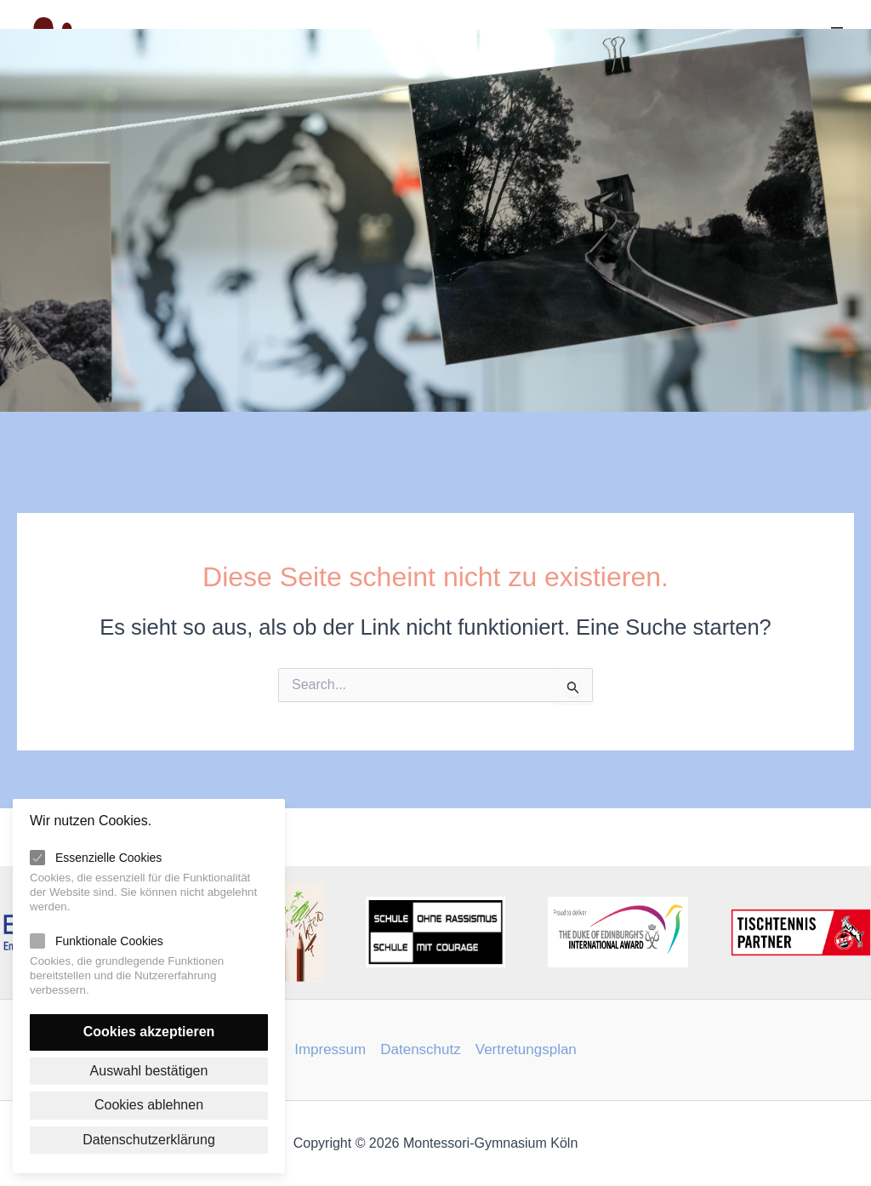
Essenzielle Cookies (108, 857)
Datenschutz (420, 1049)
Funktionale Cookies (109, 941)
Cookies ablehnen (148, 1105)
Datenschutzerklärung (149, 1139)
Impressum (330, 1049)
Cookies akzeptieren (149, 1031)
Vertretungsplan (526, 1049)
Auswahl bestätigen (149, 1070)
